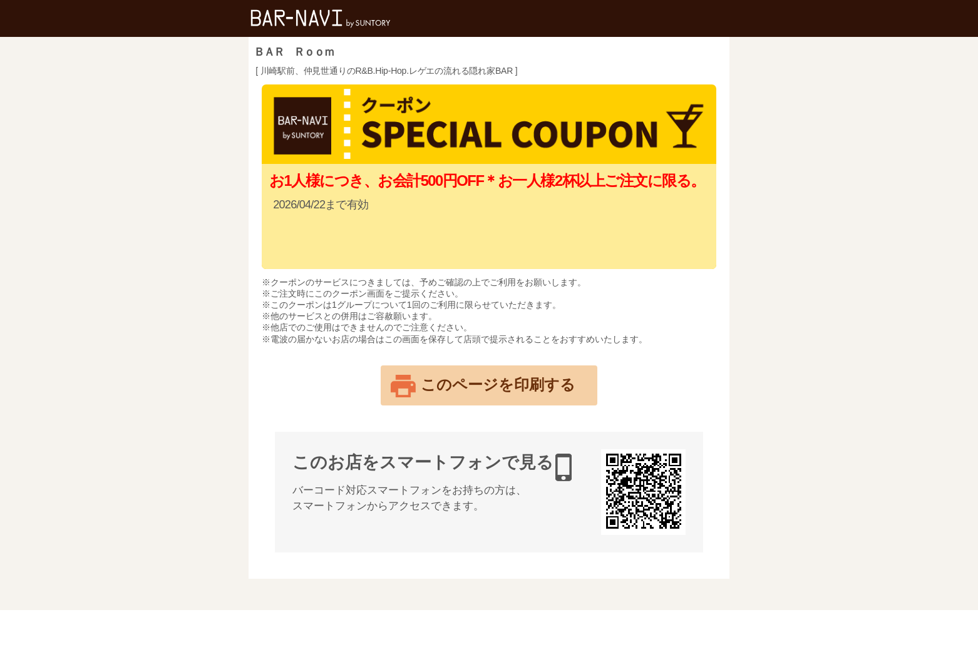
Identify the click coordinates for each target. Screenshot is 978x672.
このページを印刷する (498, 384)
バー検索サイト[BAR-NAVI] (321, 18)
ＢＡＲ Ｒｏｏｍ (294, 52)
